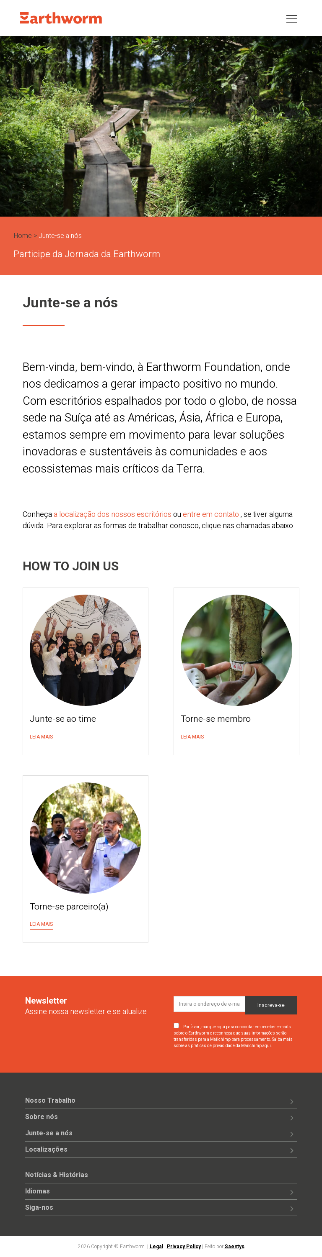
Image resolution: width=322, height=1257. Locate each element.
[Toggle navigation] (291, 18)
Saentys (234, 1246)
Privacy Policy (184, 1246)
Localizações (46, 1150)
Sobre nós (41, 1117)
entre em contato (211, 514)
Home (22, 236)
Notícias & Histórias (56, 1175)
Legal (156, 1246)
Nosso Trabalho (50, 1101)
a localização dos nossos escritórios (112, 514)
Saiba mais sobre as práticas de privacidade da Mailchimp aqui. (233, 1043)
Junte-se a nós (49, 1133)
